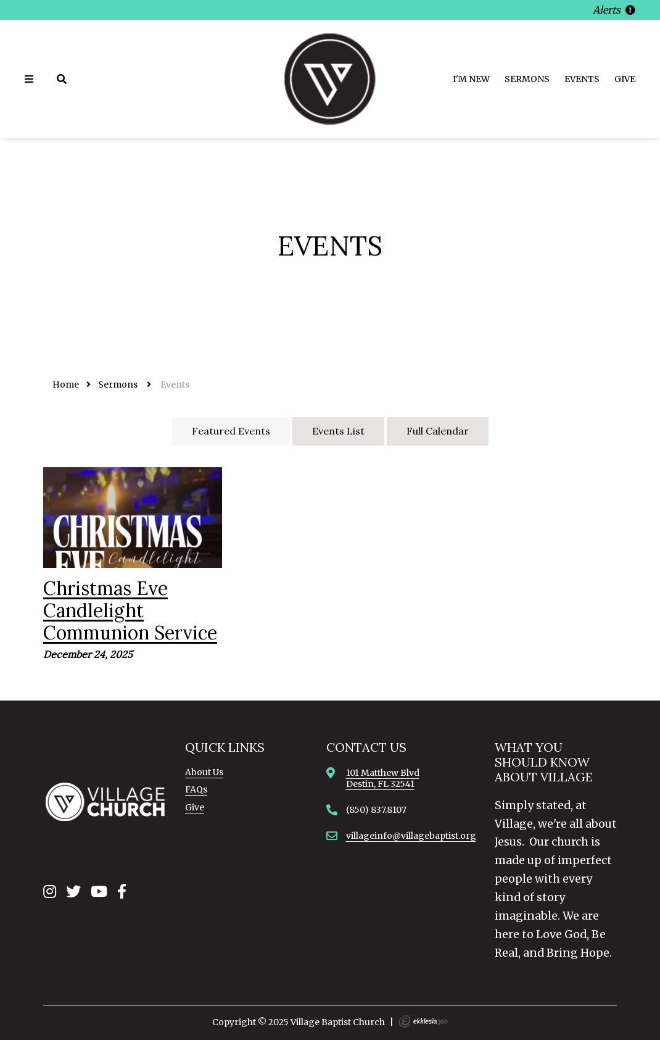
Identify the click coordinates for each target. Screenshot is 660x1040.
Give (624, 79)
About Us (204, 772)
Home (65, 384)
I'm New (471, 79)
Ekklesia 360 (423, 1021)
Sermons (527, 79)
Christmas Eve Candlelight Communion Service (130, 610)
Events (582, 79)
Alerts (614, 10)
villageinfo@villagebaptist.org (411, 835)
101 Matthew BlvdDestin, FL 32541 (382, 778)
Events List (338, 431)
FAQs (196, 789)
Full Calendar (437, 431)
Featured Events (231, 431)
